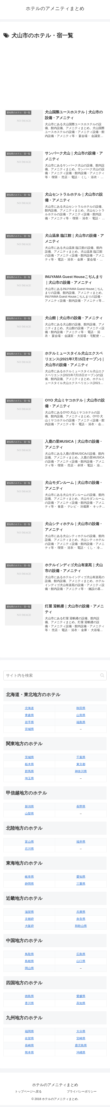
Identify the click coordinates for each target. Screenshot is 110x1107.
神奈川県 (81, 773)
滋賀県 (29, 913)
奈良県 (80, 920)
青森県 (29, 717)
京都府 (29, 920)
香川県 (29, 1005)
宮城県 (29, 731)
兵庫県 (80, 913)
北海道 (29, 709)
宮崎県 (80, 1040)
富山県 (29, 843)
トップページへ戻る (28, 1093)
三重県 (80, 885)
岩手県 (29, 724)
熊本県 (29, 1054)
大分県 (80, 1033)
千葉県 (80, 759)
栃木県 (29, 766)
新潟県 (29, 808)
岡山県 (29, 970)
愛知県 (80, 878)
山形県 (80, 717)
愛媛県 (80, 998)
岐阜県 (29, 878)
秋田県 (80, 709)
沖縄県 (80, 1054)
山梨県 (29, 815)
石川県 (29, 850)
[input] (55, 677)
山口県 (80, 962)
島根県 (29, 962)
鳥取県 (29, 955)
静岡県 (29, 885)
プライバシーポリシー (82, 1093)
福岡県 (29, 1033)
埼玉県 (29, 780)
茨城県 (29, 759)
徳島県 (29, 998)
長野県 (80, 808)
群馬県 (29, 773)
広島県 (80, 955)
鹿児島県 (81, 1047)
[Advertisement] (55, 72)
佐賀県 (29, 1040)
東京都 (80, 766)
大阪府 (29, 927)
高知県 (80, 1005)
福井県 (80, 843)
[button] (102, 677)
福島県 (80, 724)
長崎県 (29, 1047)
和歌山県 (81, 927)
